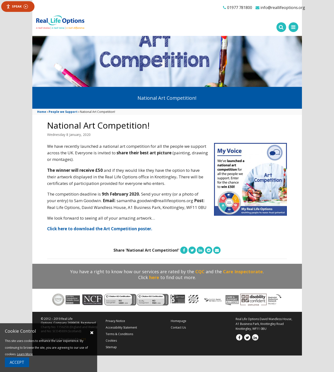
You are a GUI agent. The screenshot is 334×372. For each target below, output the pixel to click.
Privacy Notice (115, 321)
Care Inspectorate (243, 271)
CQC (200, 271)
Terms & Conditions (119, 334)
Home (41, 112)
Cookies (111, 341)
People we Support (63, 112)
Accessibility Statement (121, 327)
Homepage (178, 321)
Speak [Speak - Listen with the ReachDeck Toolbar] (17, 6)
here (154, 277)
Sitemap (111, 347)
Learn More (25, 354)
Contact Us (178, 327)
